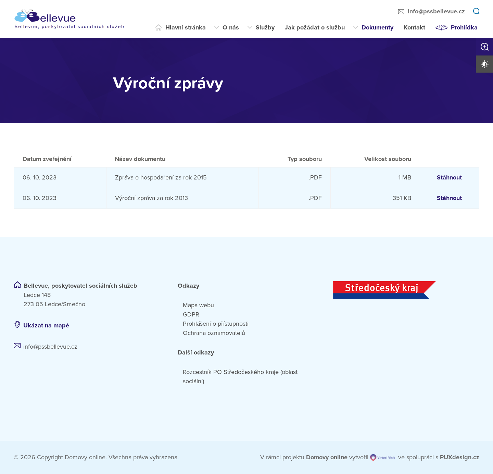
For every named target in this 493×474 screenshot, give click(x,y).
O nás (231, 27)
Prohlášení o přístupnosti (216, 323)
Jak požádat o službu (315, 27)
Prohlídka (464, 27)
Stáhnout (449, 177)
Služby (265, 27)
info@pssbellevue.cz (436, 11)
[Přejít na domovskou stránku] (74, 19)
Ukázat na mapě (46, 325)
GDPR (191, 314)
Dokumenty (377, 27)
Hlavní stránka (185, 27)
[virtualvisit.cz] (382, 457)
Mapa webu (198, 305)
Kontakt (414, 27)
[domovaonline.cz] (326, 457)
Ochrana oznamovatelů (214, 333)
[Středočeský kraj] (406, 290)
